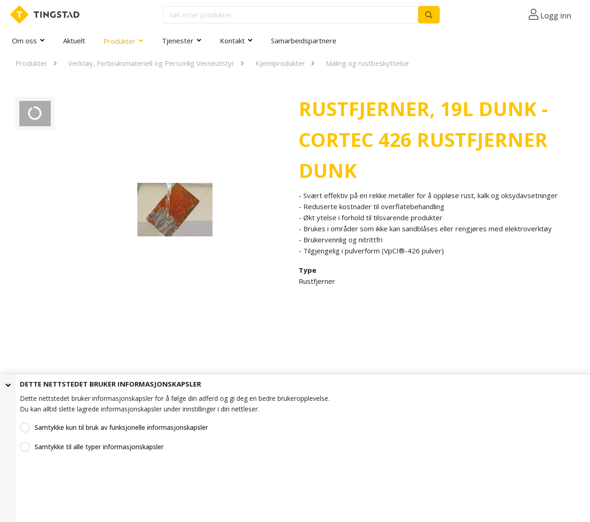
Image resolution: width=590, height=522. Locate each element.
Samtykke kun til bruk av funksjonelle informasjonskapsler (121, 427)
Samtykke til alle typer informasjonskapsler (99, 446)
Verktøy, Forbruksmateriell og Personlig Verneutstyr (151, 63)
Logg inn (555, 16)
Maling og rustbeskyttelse (367, 63)
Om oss (24, 40)
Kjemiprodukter (280, 63)
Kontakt (232, 40)
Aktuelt (74, 40)
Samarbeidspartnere (303, 40)
